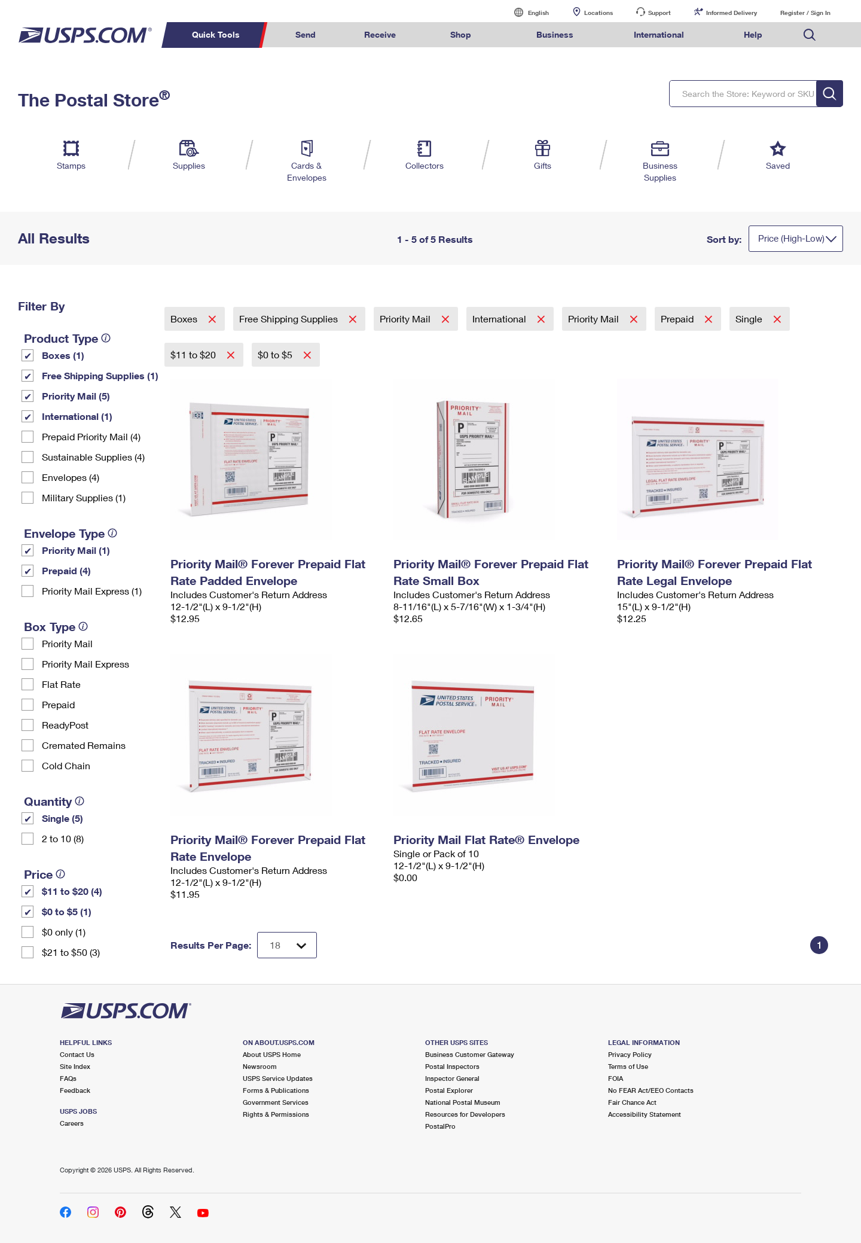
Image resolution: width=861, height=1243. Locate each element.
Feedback (75, 1090)
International (500, 318)
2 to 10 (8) (63, 838)
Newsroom (260, 1066)
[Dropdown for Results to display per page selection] (287, 945)
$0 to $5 (276, 354)
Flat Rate (61, 684)
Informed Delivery (731, 12)
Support (659, 12)
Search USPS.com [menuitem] (810, 35)
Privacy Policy (630, 1054)
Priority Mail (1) (76, 550)
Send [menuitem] (305, 34)
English (526, 12)
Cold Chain (66, 765)
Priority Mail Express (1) (92, 590)
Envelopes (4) (70, 477)
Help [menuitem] (753, 34)
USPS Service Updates (278, 1078)
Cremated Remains (84, 745)
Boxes (185, 318)
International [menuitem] (659, 34)
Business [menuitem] (554, 34)
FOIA (615, 1078)
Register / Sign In (805, 12)
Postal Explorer (449, 1090)
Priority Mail (67, 643)
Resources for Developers (465, 1114)
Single (750, 318)
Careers (72, 1123)
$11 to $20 (194, 354)
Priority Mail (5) (76, 395)
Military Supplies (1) (84, 497)
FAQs (68, 1078)
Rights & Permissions (276, 1114)
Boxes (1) (63, 355)
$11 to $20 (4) (72, 891)
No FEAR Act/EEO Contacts (651, 1090)
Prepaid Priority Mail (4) (91, 436)
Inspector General (452, 1078)
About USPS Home (272, 1054)
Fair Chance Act (632, 1102)
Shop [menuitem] (460, 34)
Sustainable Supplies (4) (93, 456)
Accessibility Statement (644, 1114)
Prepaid (58, 704)
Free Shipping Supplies (289, 318)
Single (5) (62, 818)
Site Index (75, 1066)
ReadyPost (65, 724)
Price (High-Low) (791, 238)
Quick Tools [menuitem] (216, 34)
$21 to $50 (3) (71, 952)
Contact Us (77, 1054)
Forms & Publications (276, 1090)
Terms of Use (628, 1066)
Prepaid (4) (66, 570)
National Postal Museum (462, 1102)
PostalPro (440, 1126)
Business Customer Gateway (469, 1054)
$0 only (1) (64, 931)
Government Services (276, 1102)
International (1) (77, 416)
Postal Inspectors (452, 1066)
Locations (598, 12)
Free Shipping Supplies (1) (100, 375)
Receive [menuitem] (380, 34)
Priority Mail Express (85, 663)
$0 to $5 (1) (66, 911)
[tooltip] (106, 338)
